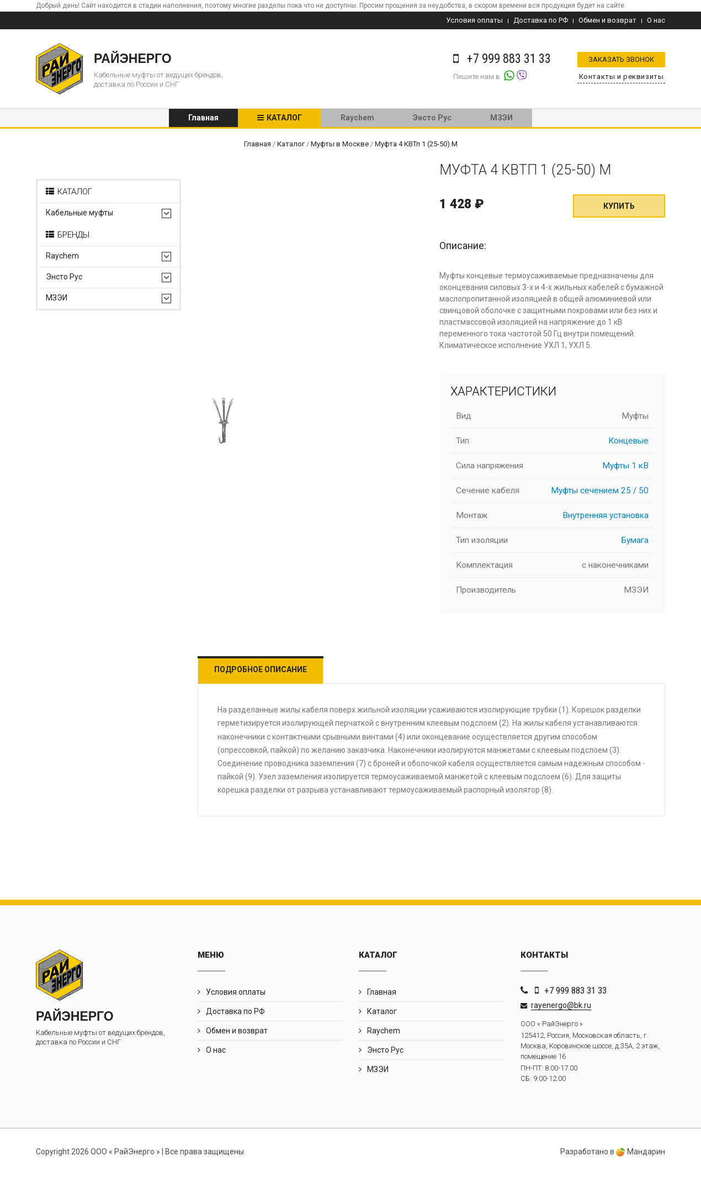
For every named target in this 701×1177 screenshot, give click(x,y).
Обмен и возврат (607, 20)
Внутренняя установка (605, 517)
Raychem (357, 118)
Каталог (284, 118)
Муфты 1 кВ (625, 468)
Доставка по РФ (540, 20)
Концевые (628, 443)
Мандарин (640, 1153)
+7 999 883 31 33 (575, 991)
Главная (203, 118)
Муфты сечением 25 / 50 (600, 493)
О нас (656, 20)
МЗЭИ (501, 118)
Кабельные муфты (79, 214)
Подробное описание (263, 671)
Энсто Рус (432, 118)
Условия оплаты (474, 20)
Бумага (635, 542)
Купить (619, 208)
